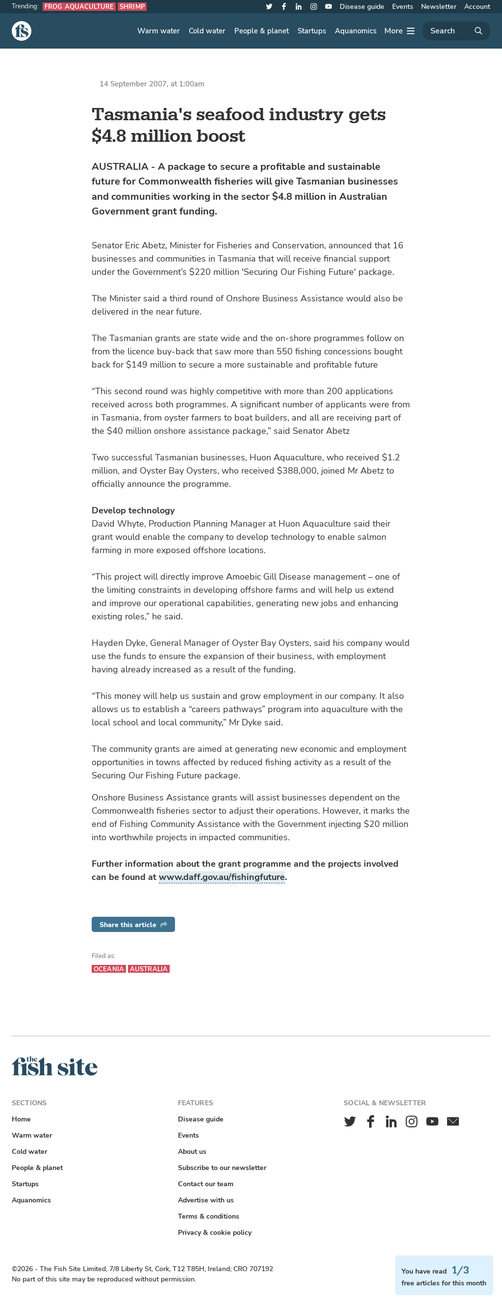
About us (192, 1151)
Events (402, 6)
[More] (399, 31)
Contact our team (205, 1184)
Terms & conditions (208, 1216)
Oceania (109, 969)
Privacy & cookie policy (214, 1232)
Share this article (133, 925)
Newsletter (438, 6)
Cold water (207, 31)
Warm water (158, 31)
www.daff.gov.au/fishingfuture (222, 877)
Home (21, 1119)
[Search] (456, 31)
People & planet (261, 31)
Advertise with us (206, 1200)
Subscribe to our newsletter (222, 1167)
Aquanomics (355, 31)
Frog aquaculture (79, 6)
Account (477, 6)
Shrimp (132, 6)
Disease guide (362, 6)
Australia (149, 969)
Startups (312, 31)
